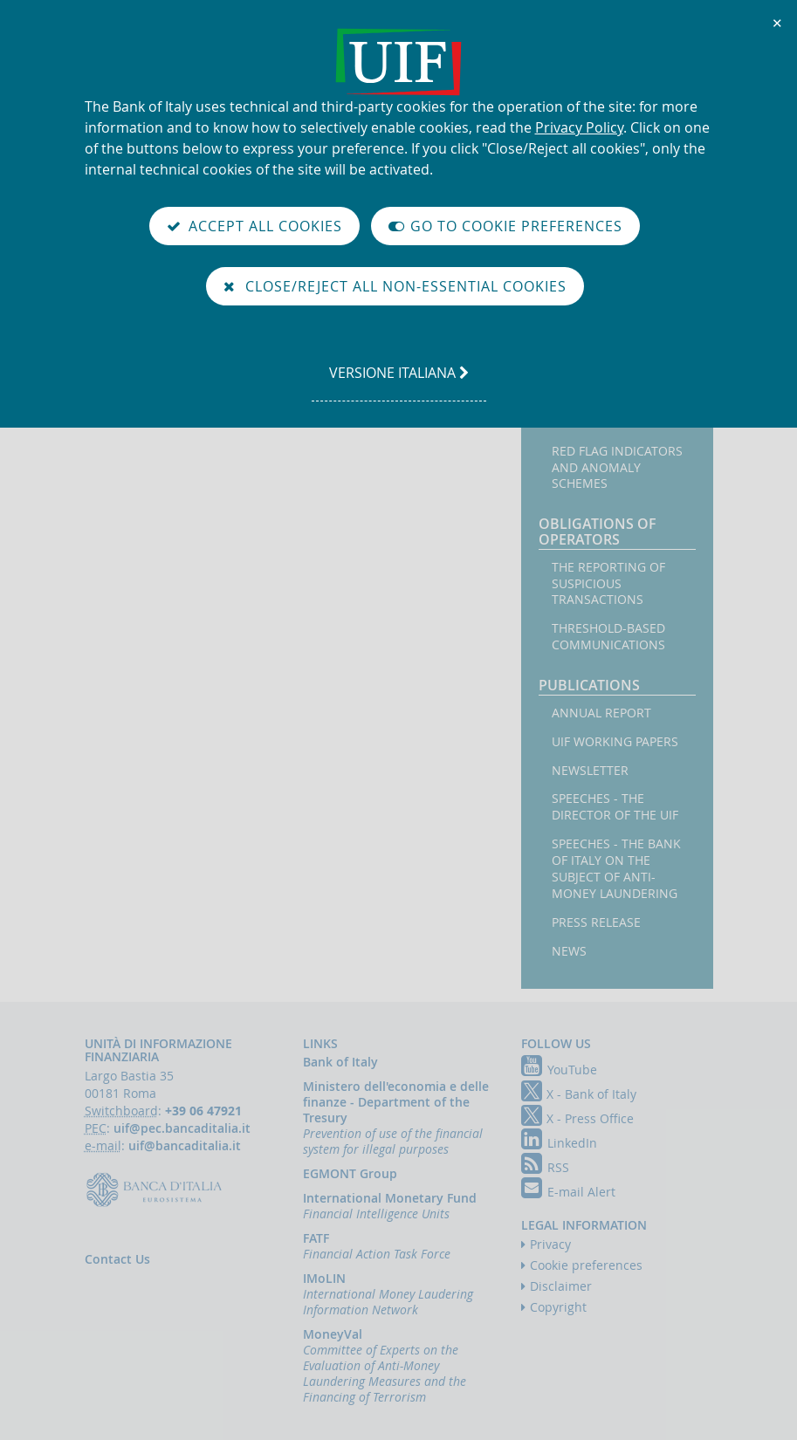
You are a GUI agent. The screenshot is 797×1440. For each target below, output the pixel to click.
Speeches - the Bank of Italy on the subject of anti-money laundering (616, 869)
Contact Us (117, 1259)
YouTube (559, 1069)
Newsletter (590, 770)
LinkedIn (559, 1143)
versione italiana (398, 381)
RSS (545, 1167)
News (569, 951)
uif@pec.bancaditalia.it (182, 1128)
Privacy (550, 1244)
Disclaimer (561, 1286)
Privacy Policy (579, 127)
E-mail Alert (568, 1191)
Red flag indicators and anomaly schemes (617, 467)
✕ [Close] (778, 22)
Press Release (596, 922)
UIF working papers (615, 742)
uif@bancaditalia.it (184, 1145)
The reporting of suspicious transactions (608, 583)
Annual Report (601, 713)
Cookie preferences (586, 1265)
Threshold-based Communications (608, 637)
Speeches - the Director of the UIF (615, 807)
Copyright (558, 1307)
